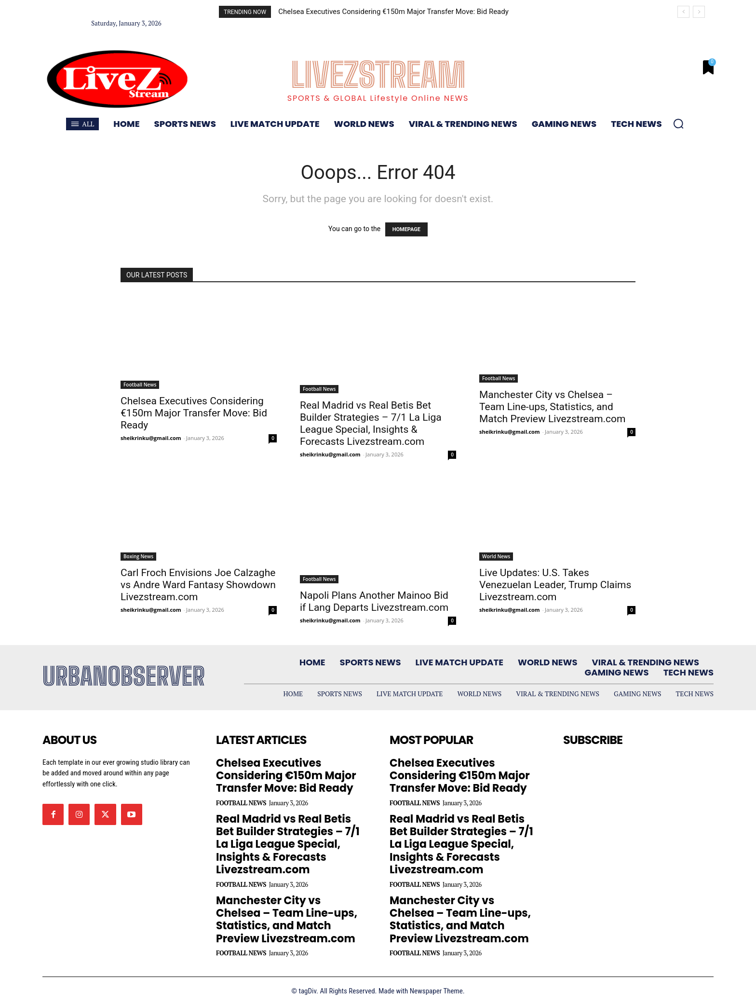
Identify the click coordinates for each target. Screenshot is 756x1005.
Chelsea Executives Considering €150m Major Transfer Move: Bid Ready (393, 11)
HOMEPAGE (406, 229)
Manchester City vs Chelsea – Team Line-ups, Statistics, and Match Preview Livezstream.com (552, 407)
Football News (139, 384)
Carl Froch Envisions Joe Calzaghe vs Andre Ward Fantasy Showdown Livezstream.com (198, 585)
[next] (699, 12)
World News (496, 556)
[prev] (683, 12)
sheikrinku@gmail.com (151, 437)
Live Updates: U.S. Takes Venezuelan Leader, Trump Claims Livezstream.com (555, 585)
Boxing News (138, 556)
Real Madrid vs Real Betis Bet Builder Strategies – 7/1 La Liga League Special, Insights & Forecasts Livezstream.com (371, 423)
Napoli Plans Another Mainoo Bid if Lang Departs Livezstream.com (374, 601)
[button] (678, 123)
